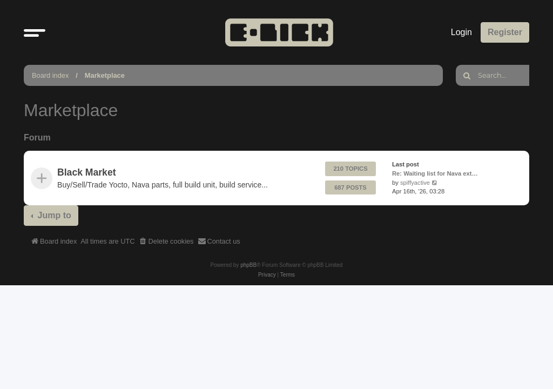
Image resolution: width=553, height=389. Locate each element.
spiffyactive (415, 182)
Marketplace (105, 75)
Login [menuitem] (461, 32)
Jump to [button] (53, 215)
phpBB (248, 265)
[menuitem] (166, 241)
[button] (34, 32)
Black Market (86, 172)
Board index (50, 75)
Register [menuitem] (505, 32)
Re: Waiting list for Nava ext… (435, 173)
